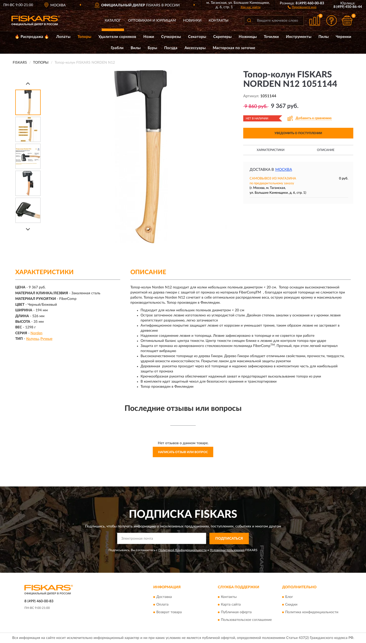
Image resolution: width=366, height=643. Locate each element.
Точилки (271, 37)
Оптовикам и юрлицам (152, 20)
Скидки (291, 605)
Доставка (164, 597)
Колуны (32, 339)
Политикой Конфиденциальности (182, 550)
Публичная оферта (236, 612)
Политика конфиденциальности (311, 612)
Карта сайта (231, 605)
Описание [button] (325, 149)
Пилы (323, 37)
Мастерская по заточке (234, 48)
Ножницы (248, 37)
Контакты (218, 20)
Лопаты (63, 37)
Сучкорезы (171, 37)
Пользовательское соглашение (246, 620)
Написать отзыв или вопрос (183, 452)
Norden (36, 333)
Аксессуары (195, 48)
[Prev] (28, 83)
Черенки (343, 37)
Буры (152, 48)
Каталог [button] (113, 20)
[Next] (28, 229)
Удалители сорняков (117, 37)
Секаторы (197, 37)
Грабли (117, 48)
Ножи (148, 37)
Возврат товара (169, 612)
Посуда (170, 48)
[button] (302, 6)
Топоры (84, 37)
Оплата (162, 605)
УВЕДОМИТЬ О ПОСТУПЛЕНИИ (298, 133)
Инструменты (298, 37)
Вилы (136, 48)
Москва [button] (283, 170)
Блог (289, 597)
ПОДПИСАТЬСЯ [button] (229, 538)
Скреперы (222, 37)
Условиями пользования (227, 550)
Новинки (192, 20)
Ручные (46, 339)
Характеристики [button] (270, 149)
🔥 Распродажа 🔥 (32, 37)
